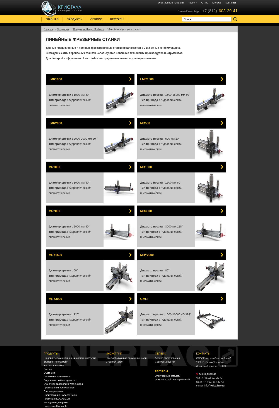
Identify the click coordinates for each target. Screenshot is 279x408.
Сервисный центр (165, 361)
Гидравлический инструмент (59, 380)
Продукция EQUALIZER (57, 398)
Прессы (48, 369)
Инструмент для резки (56, 402)
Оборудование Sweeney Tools (60, 395)
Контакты (230, 2)
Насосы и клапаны (54, 365)
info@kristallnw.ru (214, 385)
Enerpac (216, 2)
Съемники (49, 372)
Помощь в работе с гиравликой (172, 379)
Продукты (74, 19)
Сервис (96, 19)
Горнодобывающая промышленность (126, 358)
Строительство (114, 361)
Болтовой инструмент (56, 361)
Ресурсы (117, 19)
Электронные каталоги (171, 2)
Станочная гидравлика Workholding (63, 384)
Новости (192, 2)
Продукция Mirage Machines (59, 387)
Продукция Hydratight (55, 406)
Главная (52, 19)
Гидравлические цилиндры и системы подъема (70, 358)
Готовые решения (53, 391)
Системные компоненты (57, 376)
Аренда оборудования (167, 358)
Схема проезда (207, 374)
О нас (204, 2)
